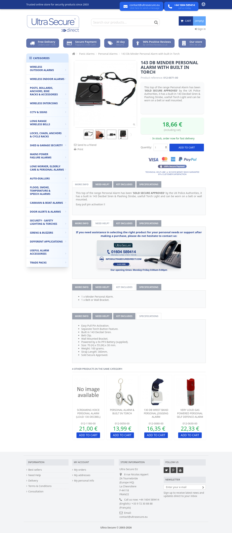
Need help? (102, 184)
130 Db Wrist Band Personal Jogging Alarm (156, 413)
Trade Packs (48, 262)
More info (82, 184)
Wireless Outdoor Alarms (48, 68)
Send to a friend (87, 145)
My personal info (84, 480)
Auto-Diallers (48, 178)
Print (80, 149)
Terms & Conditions (40, 486)
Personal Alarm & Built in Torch (122, 411)
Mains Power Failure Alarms (48, 155)
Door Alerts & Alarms (48, 211)
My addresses (82, 475)
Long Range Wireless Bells (48, 122)
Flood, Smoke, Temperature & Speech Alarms (48, 191)
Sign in (200, 29)
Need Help (34, 475)
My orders (80, 469)
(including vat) (172, 130)
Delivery (33, 480)
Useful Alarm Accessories (48, 252)
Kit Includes (124, 184)
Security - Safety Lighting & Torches (48, 222)
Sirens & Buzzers (48, 232)
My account (81, 462)
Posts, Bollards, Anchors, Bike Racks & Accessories (48, 91)
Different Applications (48, 241)
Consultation (36, 491)
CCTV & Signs (48, 112)
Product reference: (152, 77)
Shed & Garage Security (48, 145)
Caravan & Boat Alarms (48, 202)
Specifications (148, 184)
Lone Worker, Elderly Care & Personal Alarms (48, 168)
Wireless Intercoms (48, 103)
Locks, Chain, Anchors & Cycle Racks (48, 134)
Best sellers (35, 469)
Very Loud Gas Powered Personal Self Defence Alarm (190, 413)
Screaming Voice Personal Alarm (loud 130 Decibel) (88, 413)
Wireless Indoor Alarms (48, 79)
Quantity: (146, 147)
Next (130, 134)
